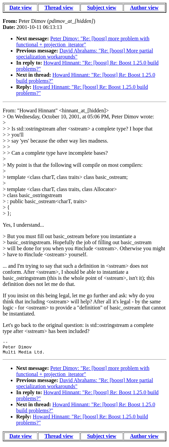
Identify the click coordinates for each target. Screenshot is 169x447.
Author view (144, 7)
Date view (20, 7)
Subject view (101, 7)
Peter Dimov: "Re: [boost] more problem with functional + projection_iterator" (82, 41)
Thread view (58, 7)
